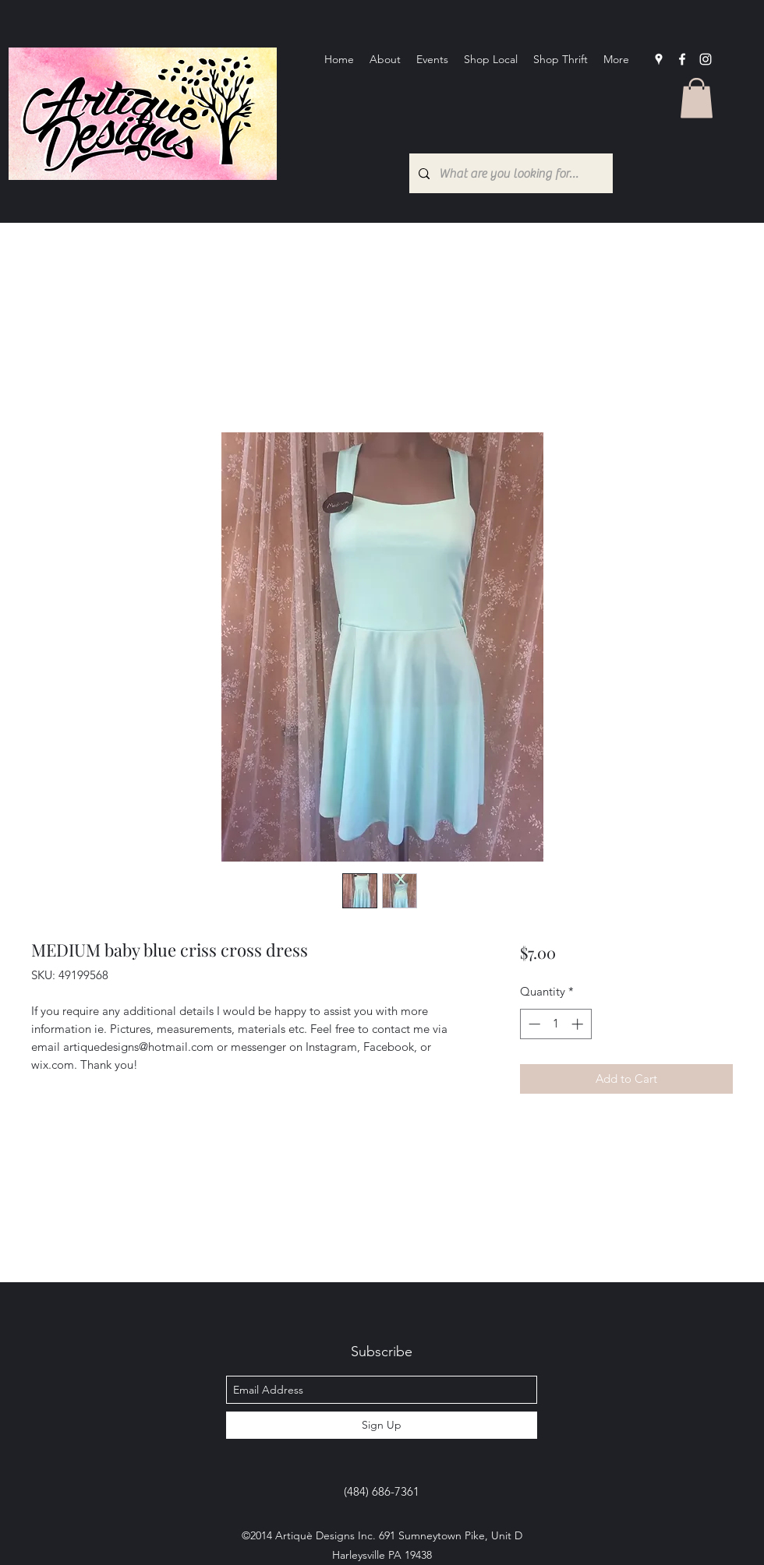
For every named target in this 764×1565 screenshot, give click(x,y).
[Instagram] (705, 59)
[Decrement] (532, 1024)
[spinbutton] (555, 1024)
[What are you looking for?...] (509, 173)
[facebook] (682, 59)
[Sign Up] (381, 1425)
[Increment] (578, 1024)
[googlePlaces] (659, 59)
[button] (696, 98)
